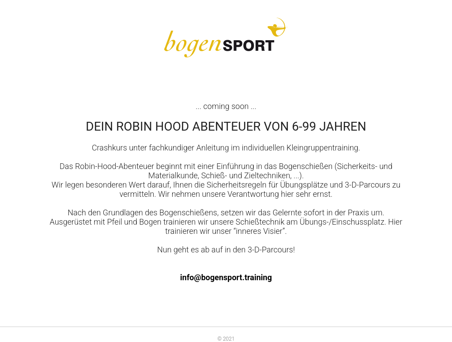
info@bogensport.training (226, 277)
